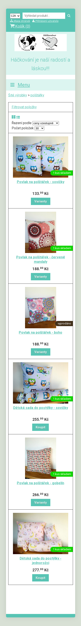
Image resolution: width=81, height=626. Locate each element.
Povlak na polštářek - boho (40, 332)
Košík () (20, 26)
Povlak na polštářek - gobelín (40, 483)
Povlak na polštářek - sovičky (40, 182)
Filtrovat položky (24, 107)
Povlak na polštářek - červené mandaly (40, 259)
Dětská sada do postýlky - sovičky (40, 408)
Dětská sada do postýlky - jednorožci (40, 560)
